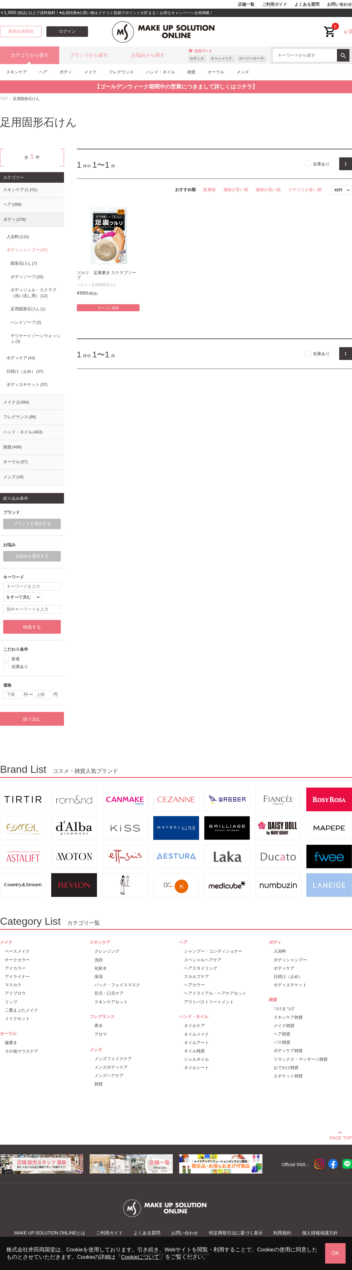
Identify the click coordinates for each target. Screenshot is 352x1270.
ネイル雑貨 (194, 1051)
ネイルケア (194, 1025)
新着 (16, 658)
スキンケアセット (111, 1001)
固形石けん (24, 263)
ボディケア (20, 358)
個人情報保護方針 (320, 1232)
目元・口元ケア (109, 993)
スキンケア (16, 72)
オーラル (216, 72)
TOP (4, 98)
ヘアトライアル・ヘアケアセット (215, 993)
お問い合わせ (339, 4)
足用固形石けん (104, 285)
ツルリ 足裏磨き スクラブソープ (106, 275)
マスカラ (13, 984)
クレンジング (106, 951)
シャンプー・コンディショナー (213, 951)
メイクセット (17, 1018)
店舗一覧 (246, 4)
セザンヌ (197, 58)
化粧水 (100, 968)
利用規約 (282, 1232)
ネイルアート (196, 1042)
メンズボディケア (111, 1067)
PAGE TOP (341, 1136)
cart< (330, 27)
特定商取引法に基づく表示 (236, 1232)
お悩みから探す (148, 55)
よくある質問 (306, 4)
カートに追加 (108, 308)
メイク (90, 72)
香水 (98, 1025)
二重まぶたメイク (21, 1010)
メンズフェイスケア (113, 1058)
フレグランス (121, 72)
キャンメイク (221, 58)
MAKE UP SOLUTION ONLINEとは (49, 1232)
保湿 (98, 976)
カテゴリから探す (30, 55)
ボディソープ (27, 277)
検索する (32, 627)
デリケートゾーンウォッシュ (35, 339)
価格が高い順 (268, 189)
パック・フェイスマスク (117, 984)
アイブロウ (15, 993)
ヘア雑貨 (282, 1034)
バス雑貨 (282, 1042)
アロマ (100, 1034)
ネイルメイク (196, 1034)
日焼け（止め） (24, 371)
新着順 (209, 189)
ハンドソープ (26, 322)
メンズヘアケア (109, 1075)
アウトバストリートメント (209, 1001)
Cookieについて (140, 1257)
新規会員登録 (20, 31)
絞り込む (32, 719)
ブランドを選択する (32, 524)
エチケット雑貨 (288, 1076)
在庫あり (321, 164)
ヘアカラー (194, 984)
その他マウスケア (21, 1051)
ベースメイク (17, 951)
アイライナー (17, 976)
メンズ (242, 72)
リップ (11, 1001)
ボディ (66, 72)
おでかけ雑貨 (286, 1067)
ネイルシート (196, 1067)
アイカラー (15, 968)
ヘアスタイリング (200, 968)
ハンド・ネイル (160, 72)
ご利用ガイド (274, 4)
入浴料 (17, 237)
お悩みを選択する (32, 556)
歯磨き (11, 1042)
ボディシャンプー (26, 250)
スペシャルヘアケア (202, 959)
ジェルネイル (196, 1059)
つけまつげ (284, 1008)
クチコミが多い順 (305, 189)
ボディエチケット (26, 384)
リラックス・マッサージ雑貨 (301, 1059)
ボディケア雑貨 (288, 1050)
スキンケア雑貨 (288, 1017)
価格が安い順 (235, 189)
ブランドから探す (89, 55)
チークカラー (17, 959)
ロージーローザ (251, 58)
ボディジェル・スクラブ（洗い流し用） (33, 293)
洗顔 (98, 959)
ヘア (43, 72)
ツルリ (82, 285)
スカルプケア (196, 976)
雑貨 (191, 72)
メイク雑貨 (284, 1025)
